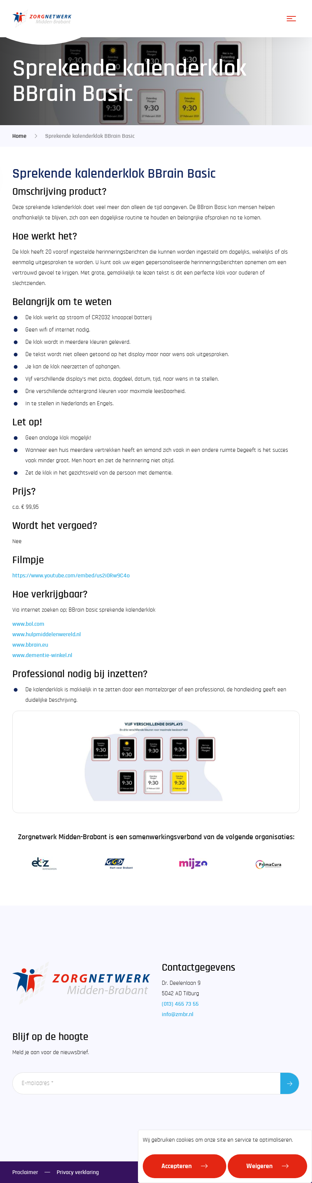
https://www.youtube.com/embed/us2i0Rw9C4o (71, 575)
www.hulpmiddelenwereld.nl (46, 634)
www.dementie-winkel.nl (42, 655)
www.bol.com (28, 624)
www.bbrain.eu (30, 645)
